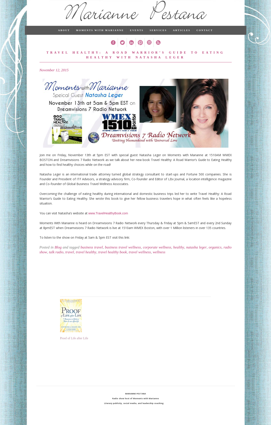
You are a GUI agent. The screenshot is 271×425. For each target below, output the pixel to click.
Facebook (113, 48)
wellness (159, 258)
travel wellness (140, 258)
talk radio (56, 258)
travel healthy (86, 258)
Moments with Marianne (100, 36)
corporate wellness (157, 253)
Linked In (131, 48)
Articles (181, 36)
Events (136, 36)
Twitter (122, 48)
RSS (158, 48)
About (64, 36)
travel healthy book (112, 258)
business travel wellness (123, 253)
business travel (92, 253)
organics (215, 253)
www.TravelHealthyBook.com (108, 219)
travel (69, 258)
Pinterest (140, 48)
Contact (205, 36)
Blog (58, 253)
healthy (178, 253)
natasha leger (196, 253)
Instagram (149, 48)
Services (158, 36)
